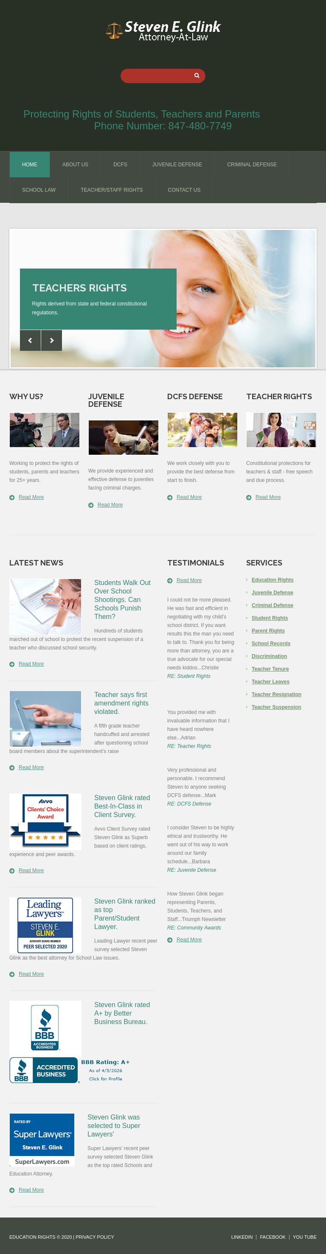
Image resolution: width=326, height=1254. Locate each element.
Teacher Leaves (270, 682)
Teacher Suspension (276, 707)
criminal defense (252, 165)
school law (39, 190)
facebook (273, 1237)
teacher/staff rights (112, 190)
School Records (271, 644)
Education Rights (273, 580)
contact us (184, 190)
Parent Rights (268, 631)
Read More (31, 497)
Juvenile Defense (272, 593)
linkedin (242, 1237)
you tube (305, 1237)
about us (75, 165)
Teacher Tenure (270, 669)
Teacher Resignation (276, 694)
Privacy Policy (95, 1237)
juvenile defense (177, 165)
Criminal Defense (272, 605)
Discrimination (269, 656)
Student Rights (270, 618)
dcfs (120, 165)
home (29, 165)
